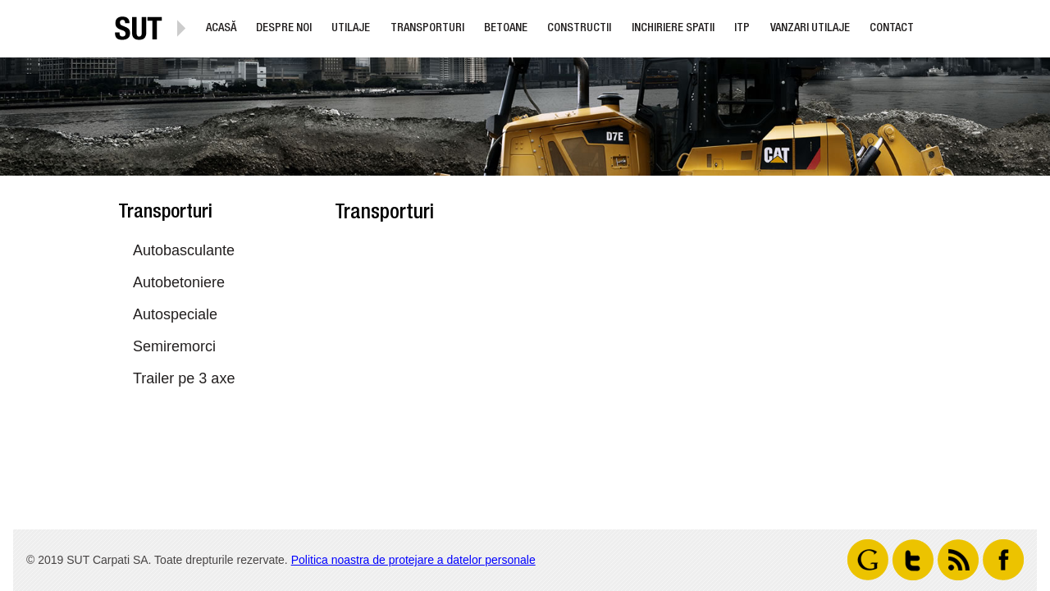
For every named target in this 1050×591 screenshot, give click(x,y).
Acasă (221, 28)
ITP (742, 28)
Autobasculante (184, 250)
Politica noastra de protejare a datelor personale (413, 559)
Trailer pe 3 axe (184, 378)
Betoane (505, 28)
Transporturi (427, 28)
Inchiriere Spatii (673, 28)
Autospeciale (175, 314)
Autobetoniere (179, 282)
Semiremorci (174, 346)
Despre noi (284, 28)
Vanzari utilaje (810, 28)
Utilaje (350, 28)
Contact (892, 28)
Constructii (579, 28)
